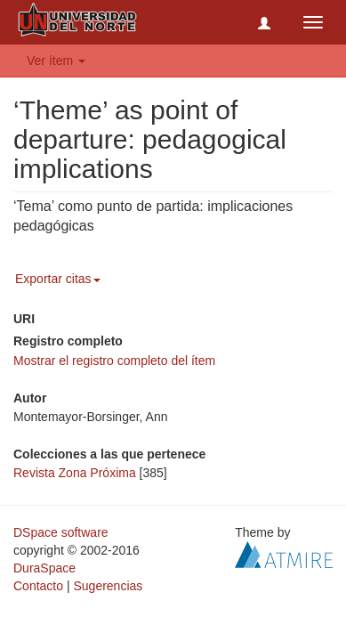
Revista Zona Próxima (74, 473)
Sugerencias (107, 586)
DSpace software (61, 532)
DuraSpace (44, 568)
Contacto (38, 586)
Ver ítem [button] (56, 60)
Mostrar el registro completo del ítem (114, 360)
